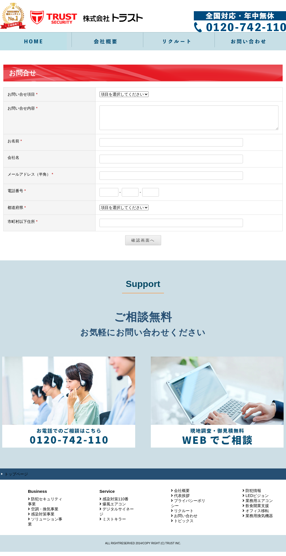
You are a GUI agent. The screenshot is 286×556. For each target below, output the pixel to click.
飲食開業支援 (257, 510)
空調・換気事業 (44, 513)
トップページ (16, 478)
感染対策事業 (42, 518)
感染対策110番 (115, 503)
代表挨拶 (182, 500)
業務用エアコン (259, 505)
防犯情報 (253, 495)
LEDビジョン (257, 500)
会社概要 (182, 495)
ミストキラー (114, 523)
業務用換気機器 (259, 520)
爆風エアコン (114, 508)
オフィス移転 (257, 515)
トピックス (184, 525)
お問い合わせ (185, 520)
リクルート (184, 515)
